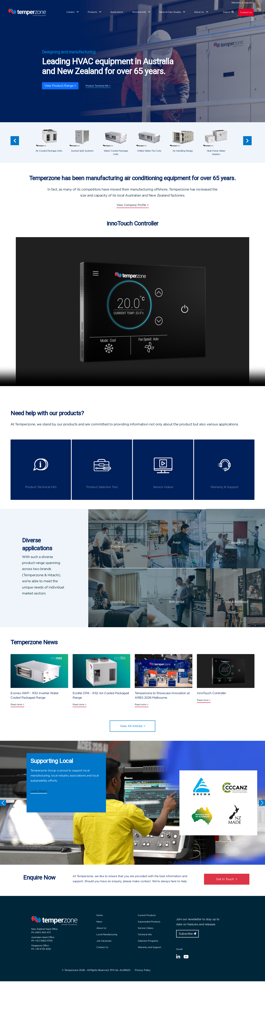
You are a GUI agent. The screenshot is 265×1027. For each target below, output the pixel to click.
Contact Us (246, 12)
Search (228, 12)
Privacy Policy (142, 970)
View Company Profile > (133, 205)
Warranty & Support (241, 2)
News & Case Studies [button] (172, 12)
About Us (101, 928)
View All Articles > (132, 726)
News (99, 921)
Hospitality (117, 601)
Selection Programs (148, 940)
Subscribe (187, 933)
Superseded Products (149, 921)
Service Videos (145, 928)
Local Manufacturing (106, 934)
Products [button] (94, 12)
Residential (176, 601)
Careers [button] (72, 12)
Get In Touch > (226, 879)
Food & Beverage (235, 601)
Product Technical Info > (98, 85)
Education (235, 542)
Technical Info (145, 934)
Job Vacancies (103, 940)
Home (99, 915)
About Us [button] (201, 12)
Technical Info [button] (141, 12)
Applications (116, 12)
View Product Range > (60, 85)
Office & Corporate (118, 544)
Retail (176, 542)
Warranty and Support (149, 947)
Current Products (147, 915)
